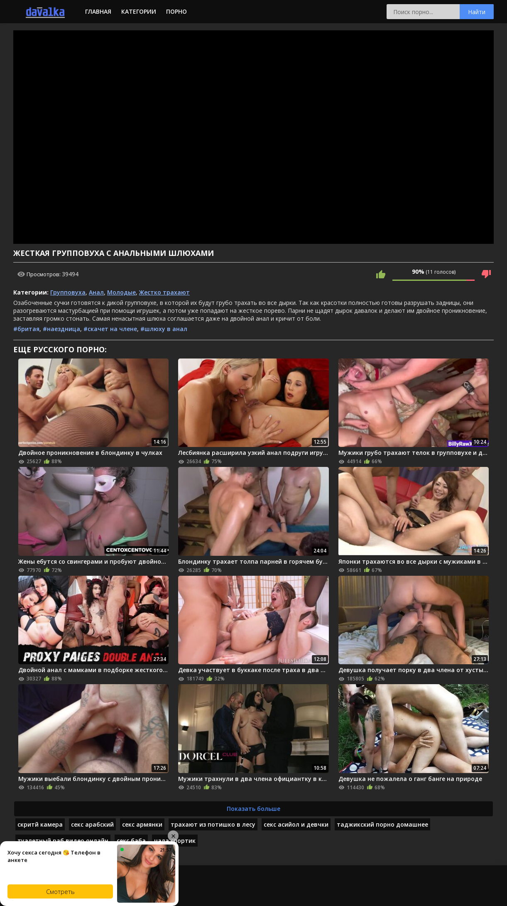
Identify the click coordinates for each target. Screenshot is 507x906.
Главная (98, 11)
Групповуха (68, 292)
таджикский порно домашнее (382, 824)
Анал (96, 292)
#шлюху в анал (163, 329)
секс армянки (142, 824)
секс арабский (92, 824)
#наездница (61, 329)
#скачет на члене (110, 329)
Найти (476, 12)
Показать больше (253, 809)
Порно (176, 11)
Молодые (121, 292)
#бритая (26, 329)
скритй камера (40, 824)
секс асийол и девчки (296, 824)
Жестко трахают (164, 292)
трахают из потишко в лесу (213, 824)
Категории (138, 11)
